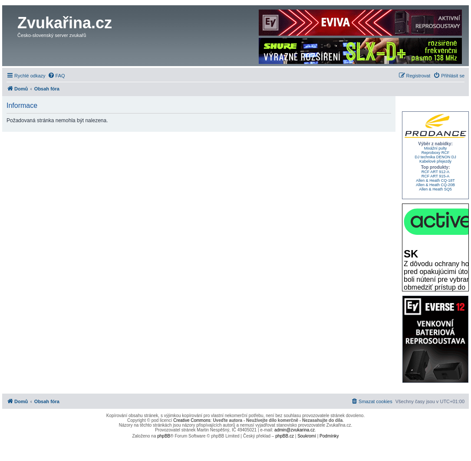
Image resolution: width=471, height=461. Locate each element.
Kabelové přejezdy (435, 161)
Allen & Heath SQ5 (435, 189)
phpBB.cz (284, 436)
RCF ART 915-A (436, 176)
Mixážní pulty (435, 148)
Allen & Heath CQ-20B (435, 185)
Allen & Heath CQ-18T (435, 180)
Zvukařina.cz (64, 23)
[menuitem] (56, 75)
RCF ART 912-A (436, 172)
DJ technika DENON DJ (435, 157)
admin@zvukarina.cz (294, 430)
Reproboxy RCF (436, 152)
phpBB (163, 436)
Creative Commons (192, 420)
